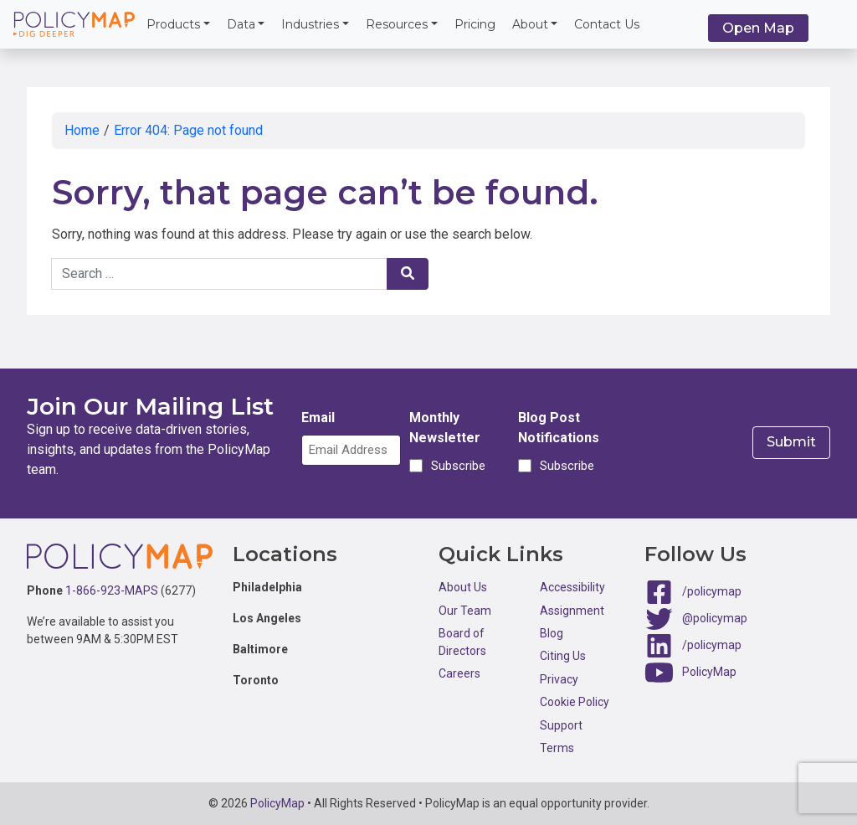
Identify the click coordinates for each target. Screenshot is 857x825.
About (530, 24)
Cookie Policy (574, 702)
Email (318, 417)
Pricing (474, 24)
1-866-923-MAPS (111, 590)
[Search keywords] (219, 274)
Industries (310, 24)
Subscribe (455, 465)
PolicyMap (709, 671)
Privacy (559, 679)
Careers (459, 673)
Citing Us (563, 656)
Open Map (758, 28)
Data (241, 24)
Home (82, 130)
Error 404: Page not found (188, 130)
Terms (557, 748)
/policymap (712, 591)
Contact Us (606, 24)
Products (173, 24)
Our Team (465, 610)
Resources (397, 24)
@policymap (714, 618)
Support (561, 725)
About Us (463, 587)
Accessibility (572, 587)
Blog (551, 633)
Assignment (572, 610)
